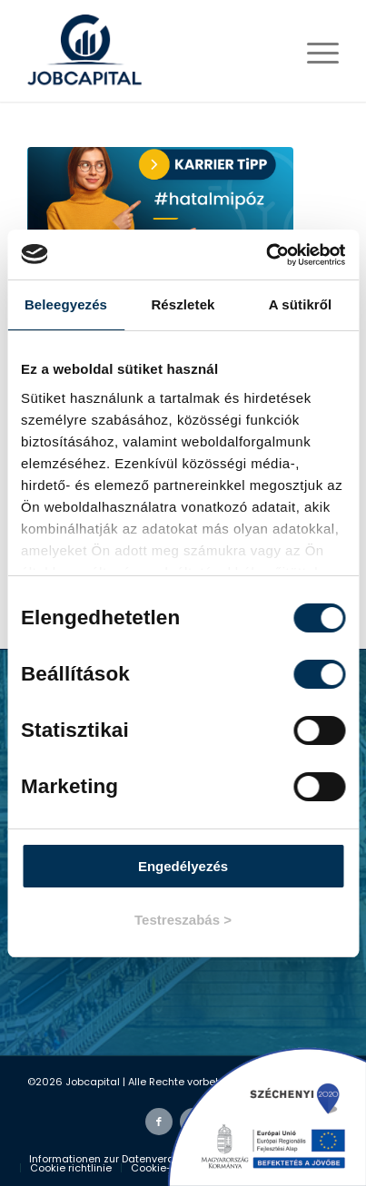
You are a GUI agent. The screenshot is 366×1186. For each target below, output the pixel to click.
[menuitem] (123, 1158)
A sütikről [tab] (300, 304)
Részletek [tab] (182, 304)
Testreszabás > (183, 919)
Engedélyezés (183, 866)
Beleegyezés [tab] (66, 304)
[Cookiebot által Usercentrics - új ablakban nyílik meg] (265, 255)
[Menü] (314, 51)
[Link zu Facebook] (159, 1121)
